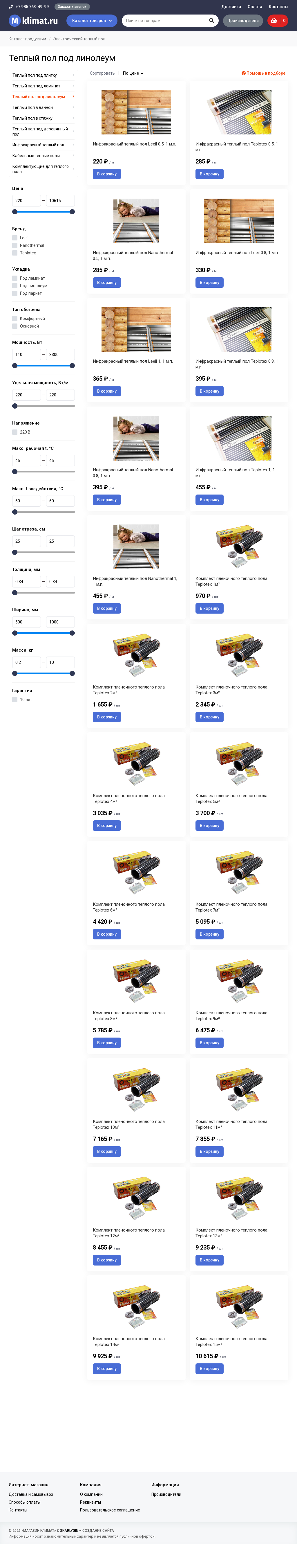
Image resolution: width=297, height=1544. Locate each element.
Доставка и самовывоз (31, 1494)
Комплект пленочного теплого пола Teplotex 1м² (231, 612)
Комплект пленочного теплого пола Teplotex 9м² (231, 1072)
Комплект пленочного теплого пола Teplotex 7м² (231, 957)
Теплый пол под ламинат (36, 86)
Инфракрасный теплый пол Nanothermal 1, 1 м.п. (135, 612)
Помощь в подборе (263, 73)
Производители (240, 20)
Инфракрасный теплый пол (38, 145)
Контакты (278, 6)
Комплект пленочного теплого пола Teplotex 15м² (231, 1416)
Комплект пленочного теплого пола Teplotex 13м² (231, 1301)
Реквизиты (90, 1502)
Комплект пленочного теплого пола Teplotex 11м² (231, 1186)
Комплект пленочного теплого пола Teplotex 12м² (129, 1301)
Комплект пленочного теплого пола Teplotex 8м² (129, 1072)
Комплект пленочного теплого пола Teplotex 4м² (129, 842)
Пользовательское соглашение (110, 1510)
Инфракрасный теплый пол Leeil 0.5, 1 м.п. (134, 150)
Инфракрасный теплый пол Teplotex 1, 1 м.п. (235, 497)
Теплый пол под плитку (34, 75)
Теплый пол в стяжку (32, 118)
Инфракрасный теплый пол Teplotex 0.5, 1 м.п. (236, 153)
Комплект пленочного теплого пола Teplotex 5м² (231, 842)
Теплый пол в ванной (32, 107)
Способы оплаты (25, 1502)
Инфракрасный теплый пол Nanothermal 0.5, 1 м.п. (133, 268)
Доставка (231, 6)
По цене (133, 73)
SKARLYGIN (69, 1531)
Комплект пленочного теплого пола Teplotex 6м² (129, 957)
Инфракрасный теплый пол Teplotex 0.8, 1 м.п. (236, 383)
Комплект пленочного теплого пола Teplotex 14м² (129, 1416)
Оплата (255, 6)
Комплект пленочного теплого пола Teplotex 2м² (129, 727)
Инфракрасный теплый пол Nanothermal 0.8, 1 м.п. (133, 497)
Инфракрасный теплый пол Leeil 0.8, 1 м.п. (237, 265)
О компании (91, 1494)
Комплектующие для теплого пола (40, 169)
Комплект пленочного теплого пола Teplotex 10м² (129, 1186)
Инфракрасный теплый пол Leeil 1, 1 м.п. (133, 380)
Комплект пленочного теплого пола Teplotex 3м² (231, 727)
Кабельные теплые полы (36, 155)
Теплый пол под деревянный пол (40, 131)
